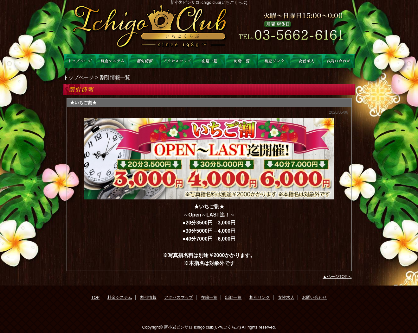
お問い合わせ (338, 61)
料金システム (112, 61)
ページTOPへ (339, 276)
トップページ (78, 77)
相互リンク (274, 61)
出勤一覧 (241, 61)
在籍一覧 (209, 61)
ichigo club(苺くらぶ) (209, 29)
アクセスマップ (177, 61)
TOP (80, 61)
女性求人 (306, 61)
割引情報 (144, 61)
